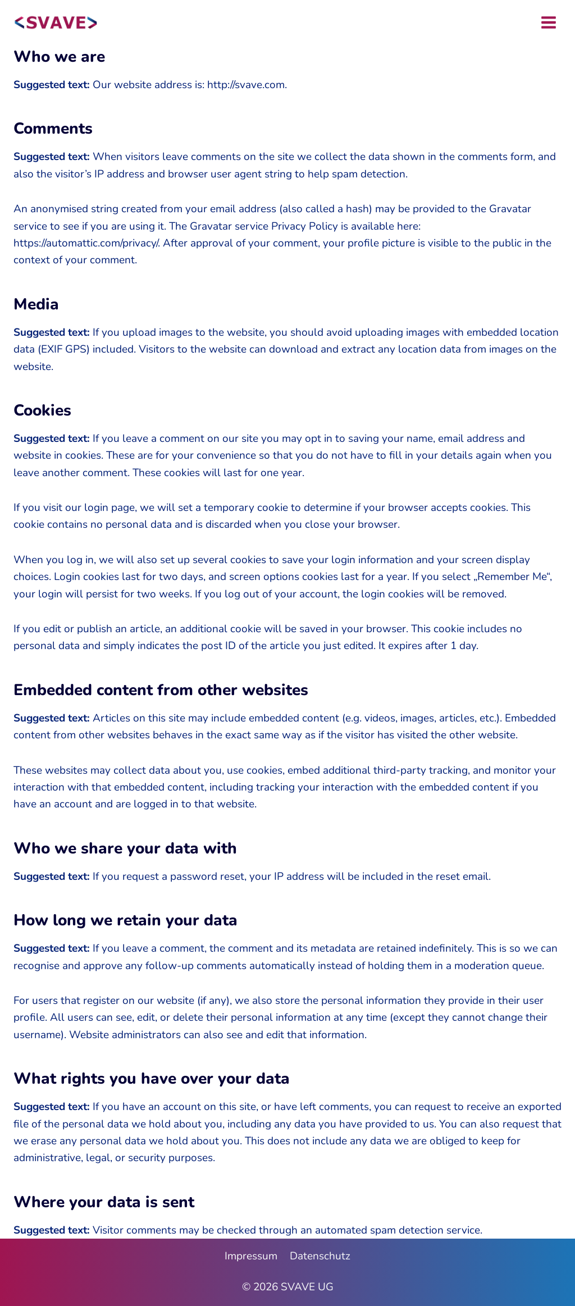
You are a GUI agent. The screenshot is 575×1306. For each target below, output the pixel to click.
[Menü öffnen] (548, 22)
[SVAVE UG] (55, 22)
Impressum (251, 1256)
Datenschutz (320, 1256)
